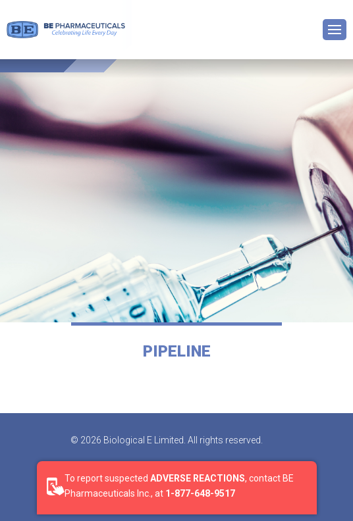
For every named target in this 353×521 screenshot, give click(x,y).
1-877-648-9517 (200, 493)
